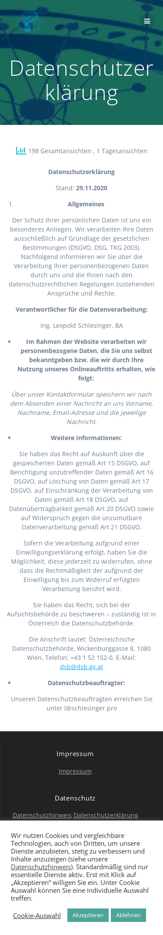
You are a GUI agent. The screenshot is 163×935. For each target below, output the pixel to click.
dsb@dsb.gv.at (81, 667)
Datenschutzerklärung (105, 815)
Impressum (75, 771)
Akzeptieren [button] (88, 915)
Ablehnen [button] (128, 915)
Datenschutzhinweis (42, 815)
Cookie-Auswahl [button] (37, 915)
